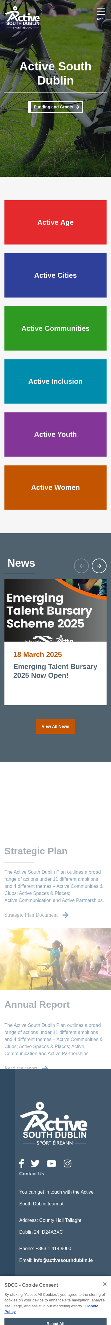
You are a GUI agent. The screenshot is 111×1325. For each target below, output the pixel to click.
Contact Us (31, 1173)
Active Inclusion (55, 381)
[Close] (105, 1299)
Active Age (55, 222)
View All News (55, 726)
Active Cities (55, 275)
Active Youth (55, 434)
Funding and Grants (53, 107)
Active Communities (55, 328)
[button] (99, 566)
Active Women (55, 487)
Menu (101, 19)
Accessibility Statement (63, 1289)
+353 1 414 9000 (53, 1248)
